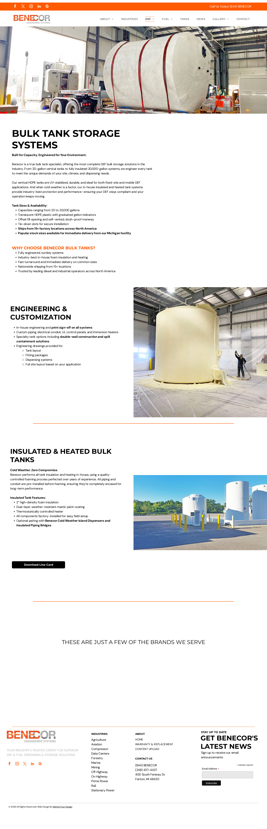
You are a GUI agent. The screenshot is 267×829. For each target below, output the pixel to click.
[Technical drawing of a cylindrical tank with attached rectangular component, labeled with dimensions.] (195, 161)
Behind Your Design (62, 806)
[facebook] (15, 7)
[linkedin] (39, 7)
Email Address (210, 768)
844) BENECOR (146, 765)
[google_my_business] (47, 7)
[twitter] (23, 7)
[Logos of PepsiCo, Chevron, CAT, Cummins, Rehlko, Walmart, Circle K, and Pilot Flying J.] (133, 680)
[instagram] (31, 7)
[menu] (259, 13)
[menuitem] (106, 19)
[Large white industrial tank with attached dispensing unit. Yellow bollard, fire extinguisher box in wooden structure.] (195, 240)
